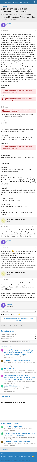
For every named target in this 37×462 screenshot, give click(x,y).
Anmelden (5, 92)
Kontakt (3, 456)
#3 (35, 248)
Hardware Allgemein (9, 366)
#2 (35, 226)
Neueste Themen (7, 347)
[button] (2, 454)
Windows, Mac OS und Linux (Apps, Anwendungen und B (20, 372)
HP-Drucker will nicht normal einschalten (17, 360)
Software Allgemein (9, 358)
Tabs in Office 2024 (10, 369)
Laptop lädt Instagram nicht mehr (14, 386)
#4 (35, 279)
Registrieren (14, 92)
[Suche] (35, 2)
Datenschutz (10, 456)
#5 (35, 311)
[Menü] (2, 2)
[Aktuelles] (31, 2)
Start (29, 456)
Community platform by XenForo (15, 460)
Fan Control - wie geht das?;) (13, 427)
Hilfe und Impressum (21, 456)
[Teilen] (33, 31)
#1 (35, 31)
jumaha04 (5, 19)
